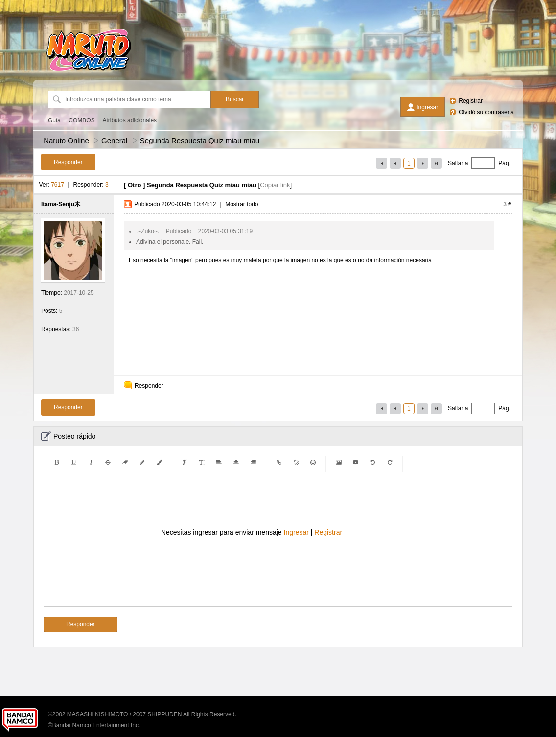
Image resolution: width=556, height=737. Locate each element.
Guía (54, 120)
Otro (134, 185)
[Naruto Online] (88, 71)
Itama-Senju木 (60, 204)
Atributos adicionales (129, 120)
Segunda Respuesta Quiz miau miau (199, 140)
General (114, 140)
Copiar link (275, 185)
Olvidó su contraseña (486, 112)
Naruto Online (66, 140)
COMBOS (81, 120)
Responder (149, 385)
